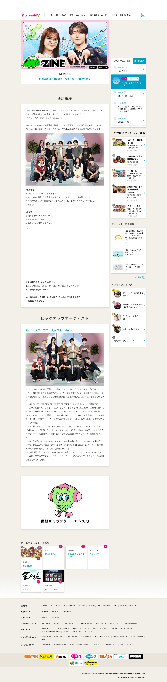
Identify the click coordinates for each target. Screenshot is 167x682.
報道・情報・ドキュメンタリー (99, 15)
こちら (41, 301)
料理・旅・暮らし (125, 15)
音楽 (71, 15)
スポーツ (114, 15)
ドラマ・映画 (53, 15)
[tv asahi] (31, 15)
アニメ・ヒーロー (81, 15)
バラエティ (64, 15)
